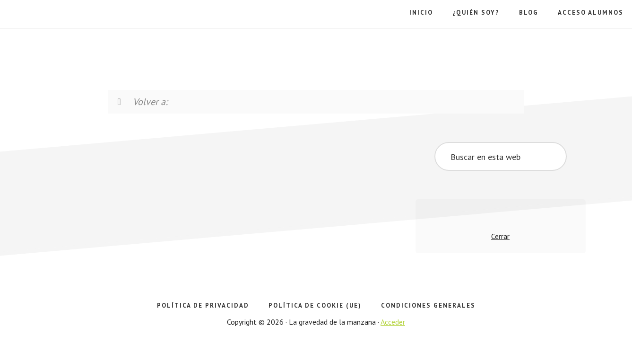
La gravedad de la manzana (59, 47)
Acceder (393, 322)
